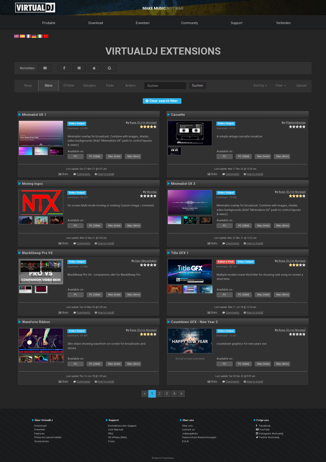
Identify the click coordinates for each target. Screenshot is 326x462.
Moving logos (32, 184)
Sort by (260, 85)
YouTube (263, 429)
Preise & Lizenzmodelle (47, 437)
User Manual (115, 429)
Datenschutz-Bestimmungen (199, 437)
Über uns (187, 425)
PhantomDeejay (296, 122)
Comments (83, 174)
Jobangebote (190, 433)
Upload (301, 85)
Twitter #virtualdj (267, 437)
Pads (110, 85)
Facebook (263, 425)
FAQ (110, 433)
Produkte (48, 23)
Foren (111, 441)
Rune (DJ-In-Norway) (143, 122)
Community (189, 23)
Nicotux (152, 191)
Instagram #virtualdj (269, 433)
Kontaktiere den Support (122, 425)
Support (236, 23)
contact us (188, 429)
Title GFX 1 (180, 253)
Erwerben (142, 23)
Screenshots (41, 441)
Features (39, 433)
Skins (48, 85)
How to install (106, 174)
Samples (89, 85)
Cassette (178, 115)
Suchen (197, 85)
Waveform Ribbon (36, 322)
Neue (28, 85)
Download (96, 23)
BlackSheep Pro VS (37, 253)
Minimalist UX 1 (34, 115)
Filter (281, 85)
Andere (130, 85)
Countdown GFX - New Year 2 (194, 322)
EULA (185, 441)
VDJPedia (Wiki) (117, 437)
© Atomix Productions (163, 458)
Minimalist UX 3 (183, 184)
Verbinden (283, 23)
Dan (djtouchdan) (146, 261)
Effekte (69, 85)
